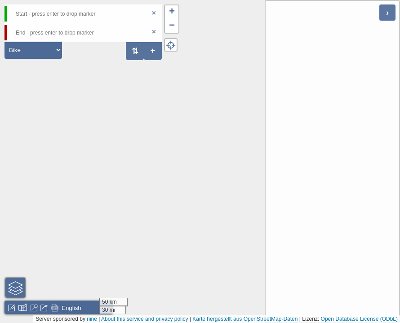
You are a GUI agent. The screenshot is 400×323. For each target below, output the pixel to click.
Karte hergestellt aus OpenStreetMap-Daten (245, 319)
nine (92, 319)
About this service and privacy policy (144, 319)
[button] (171, 12)
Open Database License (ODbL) (359, 319)
